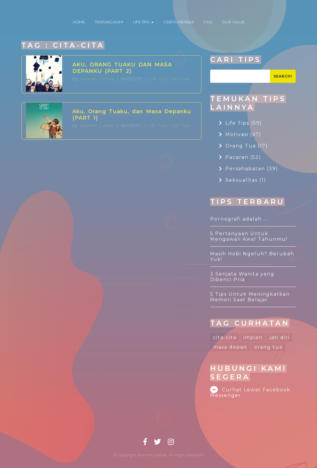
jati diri (279, 337)
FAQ (208, 22)
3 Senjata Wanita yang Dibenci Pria (242, 276)
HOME (79, 22)
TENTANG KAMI (109, 22)
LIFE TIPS (143, 22)
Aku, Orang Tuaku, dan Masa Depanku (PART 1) (131, 114)
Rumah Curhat (97, 78)
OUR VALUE (233, 22)
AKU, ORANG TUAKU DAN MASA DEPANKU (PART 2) (122, 67)
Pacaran (240, 157)
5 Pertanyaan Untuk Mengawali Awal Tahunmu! (249, 236)
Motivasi (181, 78)
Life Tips (158, 78)
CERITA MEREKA (178, 22)
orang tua (268, 347)
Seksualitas (242, 180)
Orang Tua (243, 146)
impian (252, 337)
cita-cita (224, 337)
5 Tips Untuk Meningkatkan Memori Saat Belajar (250, 296)
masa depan (230, 347)
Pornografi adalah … (238, 219)
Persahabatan (248, 168)
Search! (283, 76)
